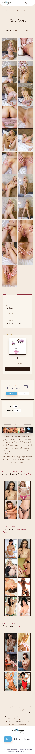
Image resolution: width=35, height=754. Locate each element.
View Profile (17, 369)
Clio (10, 27)
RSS (17, 744)
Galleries (17, 739)
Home (3, 10)
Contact (27, 739)
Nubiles (11, 10)
